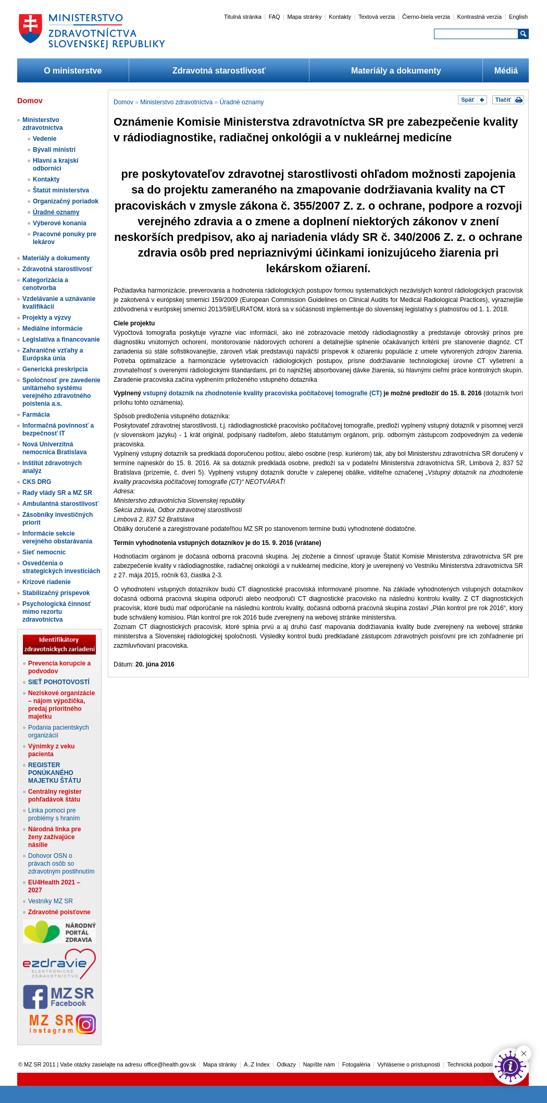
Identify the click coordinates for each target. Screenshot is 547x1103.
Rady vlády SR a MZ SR (57, 492)
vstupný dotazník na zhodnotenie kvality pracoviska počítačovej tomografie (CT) (262, 393)
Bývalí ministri (54, 149)
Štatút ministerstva (61, 190)
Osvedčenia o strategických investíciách (61, 567)
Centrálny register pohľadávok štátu (55, 795)
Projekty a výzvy (46, 317)
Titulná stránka (243, 17)
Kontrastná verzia (479, 17)
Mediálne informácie (52, 328)
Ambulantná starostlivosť (60, 503)
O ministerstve (73, 70)
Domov (123, 102)
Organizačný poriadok (65, 201)
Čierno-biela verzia (426, 17)
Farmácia (36, 414)
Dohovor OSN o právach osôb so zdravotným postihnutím (61, 863)
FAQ (274, 17)
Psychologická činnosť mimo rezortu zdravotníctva (56, 611)
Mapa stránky (304, 17)
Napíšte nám (319, 1064)
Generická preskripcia (55, 369)
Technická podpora (471, 1064)
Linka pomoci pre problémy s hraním (54, 814)
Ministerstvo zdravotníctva (42, 123)
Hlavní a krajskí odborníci (55, 164)
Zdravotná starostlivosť (219, 70)
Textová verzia (376, 17)
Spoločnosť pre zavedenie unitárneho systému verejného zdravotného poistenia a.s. (61, 392)
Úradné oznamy (56, 212)
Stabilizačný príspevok (56, 593)
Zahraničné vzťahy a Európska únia (52, 354)
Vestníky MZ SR (50, 901)
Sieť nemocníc (44, 552)
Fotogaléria (356, 1064)
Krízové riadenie (46, 582)
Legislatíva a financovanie (61, 339)
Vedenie (44, 138)
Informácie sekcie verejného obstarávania (57, 537)
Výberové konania (59, 223)
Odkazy (286, 1064)
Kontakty (340, 17)
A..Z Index (256, 1064)
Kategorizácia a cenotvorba (45, 284)
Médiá (506, 70)
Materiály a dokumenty (396, 70)
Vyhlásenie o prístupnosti (409, 1064)
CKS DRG (36, 482)
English (518, 17)
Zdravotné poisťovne (59, 912)
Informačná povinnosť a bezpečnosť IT (58, 429)
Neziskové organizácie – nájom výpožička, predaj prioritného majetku (61, 704)
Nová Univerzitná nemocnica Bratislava (54, 448)
